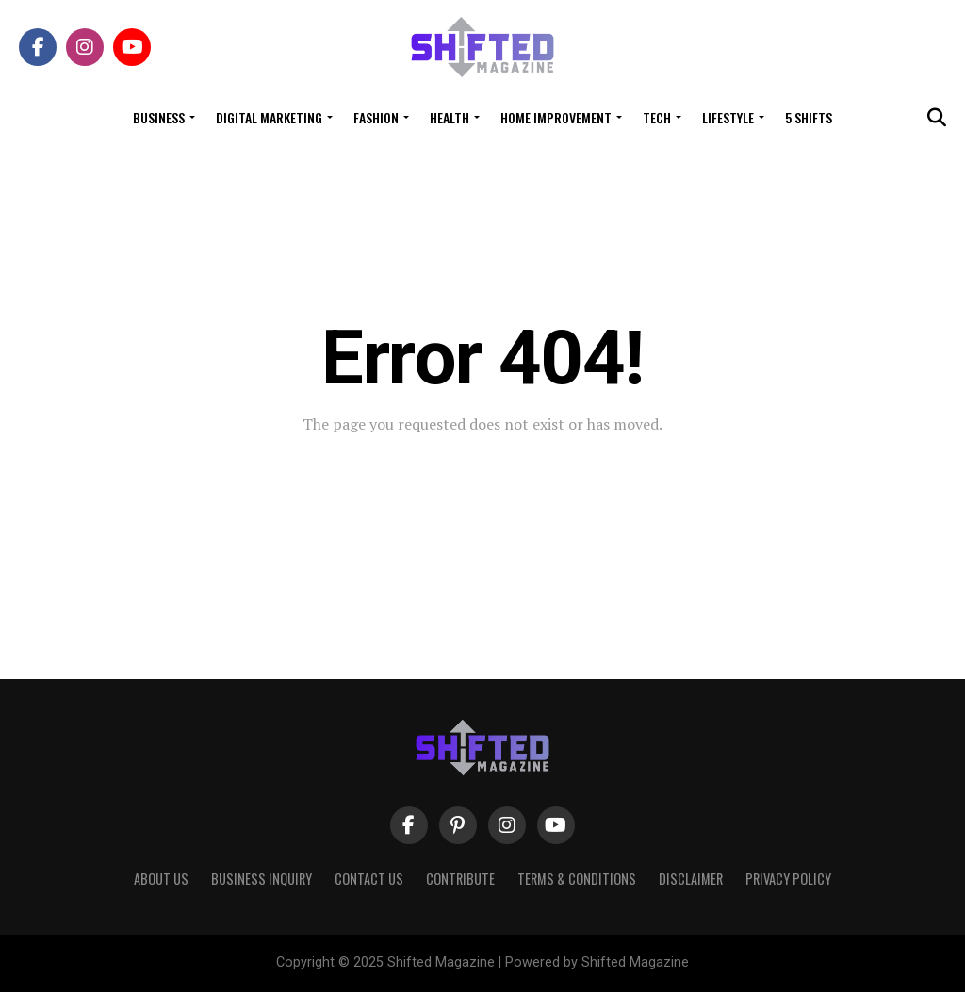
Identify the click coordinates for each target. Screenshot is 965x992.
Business (159, 117)
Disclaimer (691, 878)
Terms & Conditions (576, 878)
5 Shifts (808, 117)
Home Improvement (556, 117)
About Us (161, 878)
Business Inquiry (261, 878)
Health (449, 117)
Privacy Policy (788, 878)
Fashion (376, 117)
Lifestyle (728, 117)
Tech (657, 117)
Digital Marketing (269, 117)
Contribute (460, 878)
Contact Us (369, 878)
